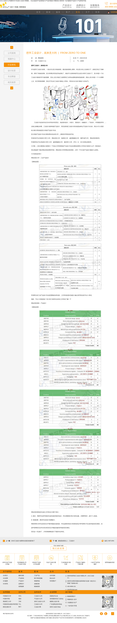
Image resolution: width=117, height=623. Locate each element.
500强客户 (53, 581)
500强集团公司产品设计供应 (21, 562)
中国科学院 (6, 598)
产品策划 (21, 578)
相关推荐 (12, 82)
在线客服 (114, 12)
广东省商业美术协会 (56, 604)
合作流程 (52, 575)
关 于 (88, 12)
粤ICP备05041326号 (8, 613)
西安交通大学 (7, 607)
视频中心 (12, 59)
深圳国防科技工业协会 (56, 598)
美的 (20, 598)
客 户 (68, 12)
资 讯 (78, 12)
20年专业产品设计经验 (7, 562)
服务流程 (21, 575)
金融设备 (37, 583)
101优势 (5, 578)
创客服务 (21, 586)
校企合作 (52, 578)
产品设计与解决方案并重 (80, 562)
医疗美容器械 (38, 578)
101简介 (5, 575)
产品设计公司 (38, 598)
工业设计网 (37, 607)
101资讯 (5, 583)
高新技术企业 (54, 596)
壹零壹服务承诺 (109, 561)
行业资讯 (12, 65)
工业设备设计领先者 (66, 562)
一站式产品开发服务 (95, 562)
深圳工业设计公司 (39, 601)
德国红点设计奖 (54, 601)
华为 (20, 596)
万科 (20, 601)
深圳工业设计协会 (55, 607)
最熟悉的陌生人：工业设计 (66, 541)
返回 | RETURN (109, 541)
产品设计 (21, 581)
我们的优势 (58, 548)
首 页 (38, 12)
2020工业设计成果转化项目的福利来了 (23, 541)
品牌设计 (21, 583)
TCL (20, 604)
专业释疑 (12, 76)
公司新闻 (12, 53)
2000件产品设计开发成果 (36, 562)
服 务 (58, 12)
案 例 (48, 12)
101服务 (5, 581)
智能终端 (37, 581)
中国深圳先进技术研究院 (10, 604)
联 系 (97, 12)
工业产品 (37, 575)
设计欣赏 (12, 71)
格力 (20, 606)
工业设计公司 (38, 596)
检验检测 (37, 586)
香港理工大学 (7, 601)
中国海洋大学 (7, 596)
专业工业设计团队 (51, 562)
